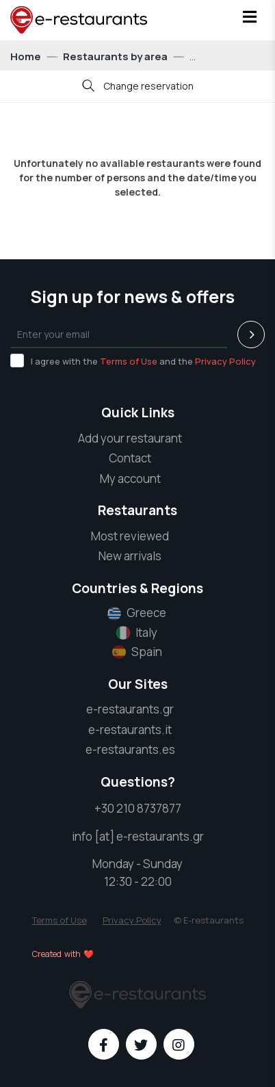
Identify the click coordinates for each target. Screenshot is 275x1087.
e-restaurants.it (130, 729)
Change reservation (138, 87)
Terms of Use (128, 361)
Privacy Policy (225, 361)
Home (26, 56)
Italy (136, 633)
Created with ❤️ (63, 954)
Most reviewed (130, 536)
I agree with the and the (133, 360)
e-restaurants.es (130, 749)
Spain (137, 652)
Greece (136, 613)
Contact (130, 458)
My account (130, 478)
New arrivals (130, 556)
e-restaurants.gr (130, 709)
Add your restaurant (130, 438)
